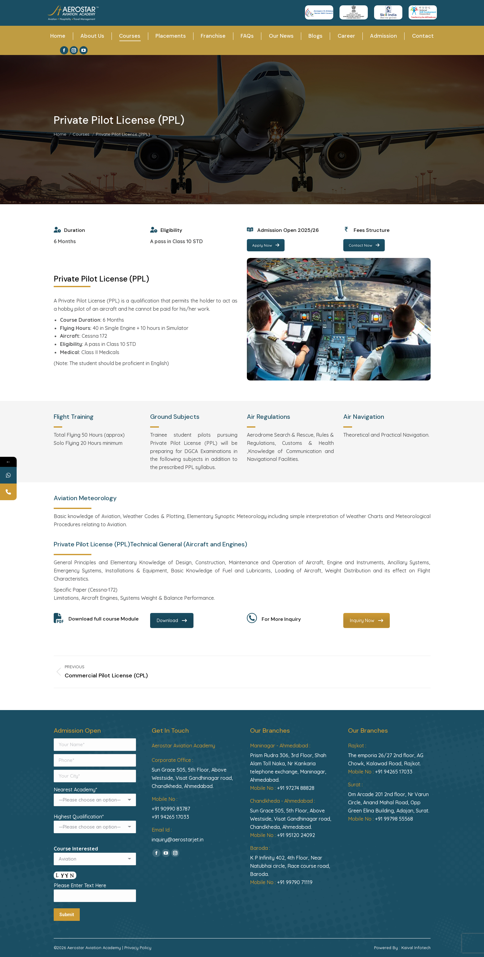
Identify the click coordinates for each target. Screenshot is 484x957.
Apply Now (265, 245)
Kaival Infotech (416, 947)
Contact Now (364, 245)
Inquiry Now (366, 620)
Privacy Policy (137, 947)
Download (172, 620)
